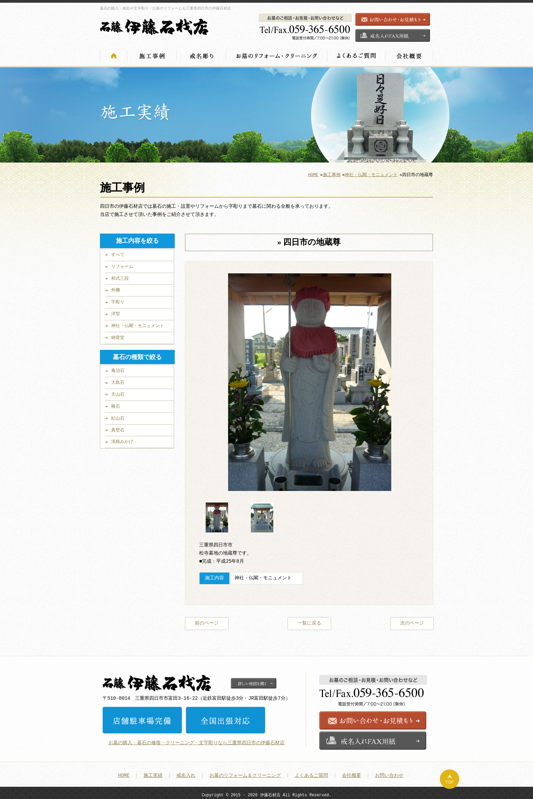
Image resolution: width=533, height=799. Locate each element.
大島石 (117, 380)
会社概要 (351, 772)
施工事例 (332, 173)
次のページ (412, 620)
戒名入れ (185, 772)
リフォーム (122, 264)
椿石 (115, 404)
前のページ (207, 620)
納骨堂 (117, 336)
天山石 (117, 392)
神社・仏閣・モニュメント (371, 173)
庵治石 (117, 369)
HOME (313, 173)
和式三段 (120, 276)
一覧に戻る (309, 620)
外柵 (115, 288)
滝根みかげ (122, 440)
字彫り (117, 300)
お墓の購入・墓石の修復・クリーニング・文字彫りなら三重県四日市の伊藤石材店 (196, 739)
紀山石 (117, 416)
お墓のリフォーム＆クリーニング (245, 772)
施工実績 (152, 772)
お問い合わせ (389, 772)
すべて (117, 253)
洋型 (115, 312)
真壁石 (117, 428)
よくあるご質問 (311, 772)
